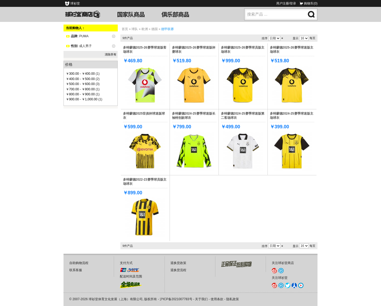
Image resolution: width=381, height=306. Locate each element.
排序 (264, 38)
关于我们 (201, 299)
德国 (154, 29)
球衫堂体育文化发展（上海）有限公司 (116, 299)
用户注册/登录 (286, 3)
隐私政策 (232, 299)
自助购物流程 (78, 263)
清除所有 (110, 54)
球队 (134, 29)
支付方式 (126, 263)
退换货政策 (178, 263)
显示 (295, 38)
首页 (125, 29)
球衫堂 (75, 3)
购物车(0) (311, 3)
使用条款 (217, 299)
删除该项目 (113, 36)
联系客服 (75, 270)
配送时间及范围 (131, 276)
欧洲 (145, 29)
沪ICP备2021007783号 (176, 299)
